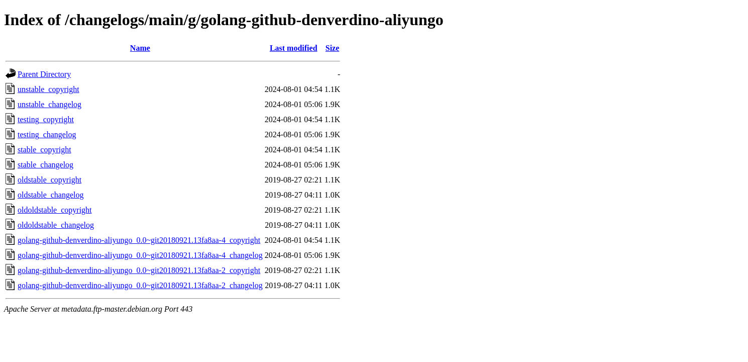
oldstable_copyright (49, 179)
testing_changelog (47, 134)
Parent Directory (44, 74)
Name (140, 48)
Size (333, 48)
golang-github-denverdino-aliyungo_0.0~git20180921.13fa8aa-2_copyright (139, 270)
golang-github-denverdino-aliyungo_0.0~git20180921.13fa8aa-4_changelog (140, 255)
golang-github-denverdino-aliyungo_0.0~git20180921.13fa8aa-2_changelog (140, 285)
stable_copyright (44, 149)
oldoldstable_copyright (55, 210)
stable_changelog (45, 164)
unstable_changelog (49, 104)
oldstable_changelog (51, 195)
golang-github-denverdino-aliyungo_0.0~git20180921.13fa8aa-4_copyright (139, 240)
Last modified (293, 48)
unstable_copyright (48, 89)
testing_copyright (46, 119)
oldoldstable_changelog (56, 225)
